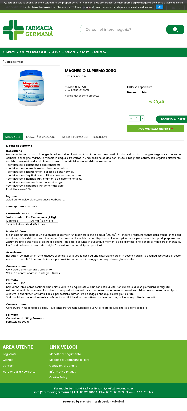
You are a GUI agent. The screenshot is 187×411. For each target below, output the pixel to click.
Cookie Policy (58, 377)
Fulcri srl (118, 401)
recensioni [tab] (100, 137)
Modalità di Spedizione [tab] (40, 137)
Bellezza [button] (100, 52)
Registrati (9, 354)
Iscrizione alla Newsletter (20, 372)
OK (159, 7)
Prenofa (85, 401)
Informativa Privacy (62, 372)
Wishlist (8, 360)
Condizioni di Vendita (63, 366)
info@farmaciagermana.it (52, 392)
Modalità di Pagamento (65, 354)
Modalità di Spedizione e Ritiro (69, 360)
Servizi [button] (70, 52)
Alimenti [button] (9, 52)
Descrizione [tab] (12, 137)
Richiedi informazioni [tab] (74, 137)
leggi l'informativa (43, 7)
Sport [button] (84, 52)
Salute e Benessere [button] (33, 52)
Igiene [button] (56, 52)
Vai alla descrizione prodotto (82, 95)
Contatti (8, 366)
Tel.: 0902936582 (85, 392)
